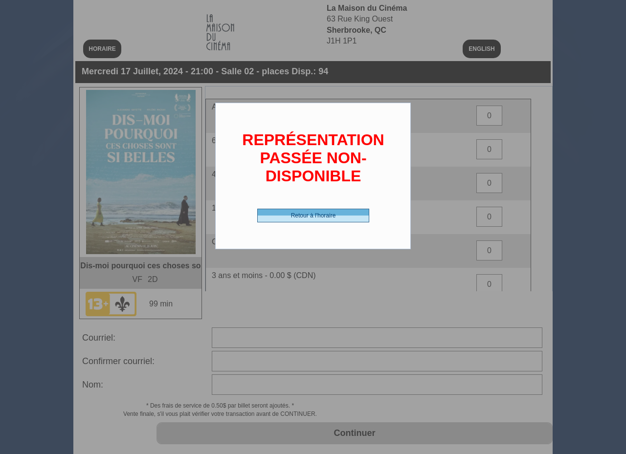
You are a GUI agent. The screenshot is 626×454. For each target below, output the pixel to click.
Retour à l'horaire (313, 215)
